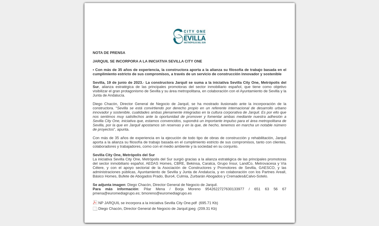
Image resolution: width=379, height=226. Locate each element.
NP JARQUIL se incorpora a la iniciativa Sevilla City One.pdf (147, 203)
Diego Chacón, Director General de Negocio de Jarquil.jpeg (147, 208)
